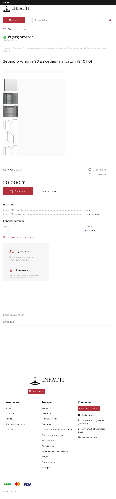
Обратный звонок (89, 408)
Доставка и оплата (15, 424)
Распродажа (48, 462)
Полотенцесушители (52, 435)
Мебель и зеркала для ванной (39, 48)
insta (4, 29)
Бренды (9, 419)
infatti (16, 9)
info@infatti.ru (10, 40)
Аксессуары (48, 446)
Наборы (46, 467)
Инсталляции (48, 440)
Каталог (14, 20)
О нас (8, 408)
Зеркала (61, 48)
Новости (9, 413)
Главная (7, 48)
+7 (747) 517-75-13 (20, 37)
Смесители (47, 413)
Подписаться (36, 391)
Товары (47, 402)
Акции (45, 456)
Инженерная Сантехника (55, 451)
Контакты (10, 429)
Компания (12, 402)
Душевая (46, 424)
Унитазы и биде (50, 419)
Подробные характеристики (18, 237)
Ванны (45, 408)
